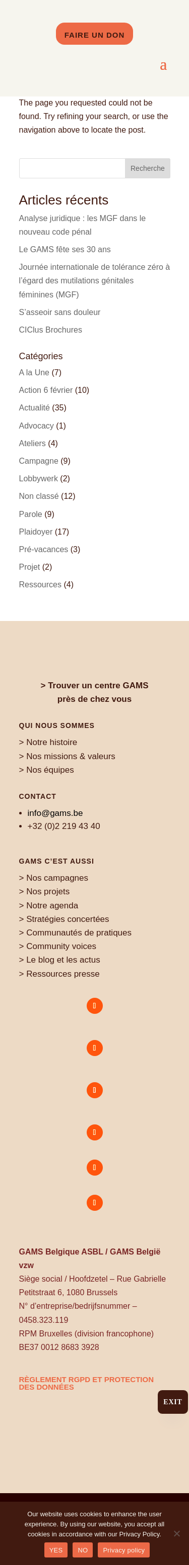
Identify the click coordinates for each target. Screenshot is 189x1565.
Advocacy (36, 426)
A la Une (34, 372)
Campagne (38, 461)
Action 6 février (46, 390)
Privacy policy (124, 1550)
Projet (29, 567)
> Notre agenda (49, 905)
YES (56, 1550)
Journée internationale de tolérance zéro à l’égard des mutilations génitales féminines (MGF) (94, 280)
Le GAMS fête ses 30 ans (65, 249)
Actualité (34, 407)
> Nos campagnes (54, 878)
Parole (30, 514)
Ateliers (32, 443)
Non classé (39, 496)
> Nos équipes (46, 770)
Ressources (40, 584)
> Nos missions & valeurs (67, 756)
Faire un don (95, 35)
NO (83, 1550)
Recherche (148, 168)
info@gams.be (55, 813)
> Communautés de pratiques (75, 932)
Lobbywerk (38, 478)
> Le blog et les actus (59, 960)
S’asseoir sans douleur (60, 312)
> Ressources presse (59, 974)
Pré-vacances (44, 549)
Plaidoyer (36, 532)
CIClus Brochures (50, 330)
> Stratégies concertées (64, 919)
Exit (172, 1402)
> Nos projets (44, 891)
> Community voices (58, 946)
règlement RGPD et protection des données (86, 1383)
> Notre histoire (48, 742)
